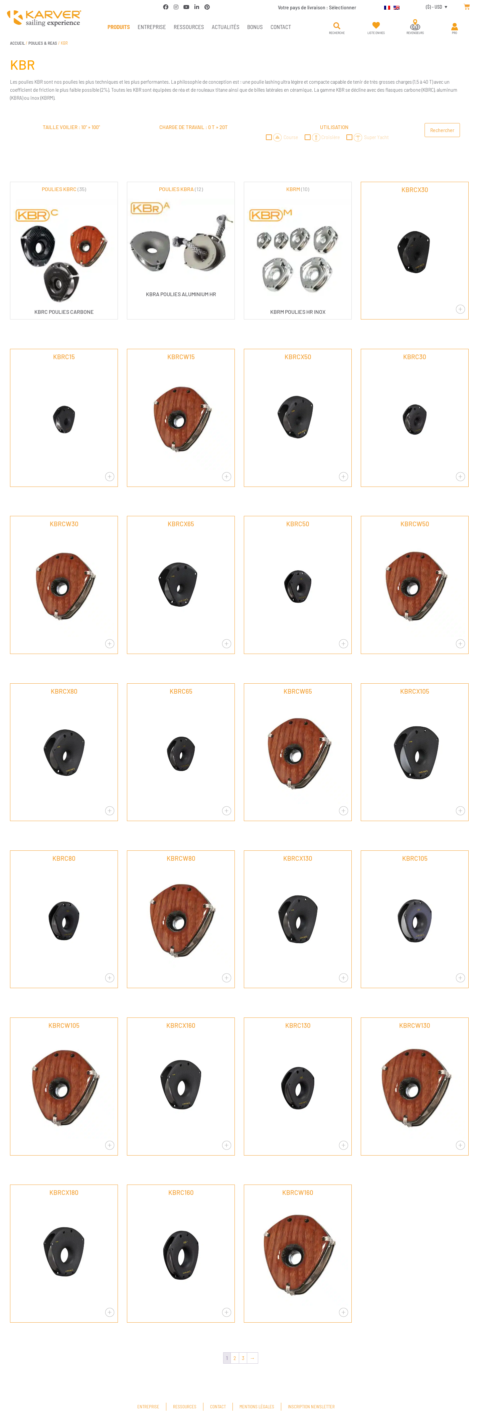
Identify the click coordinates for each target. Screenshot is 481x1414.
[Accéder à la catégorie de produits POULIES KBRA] (180, 241)
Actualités (225, 26)
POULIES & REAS (42, 43)
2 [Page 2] (234, 1358)
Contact (281, 26)
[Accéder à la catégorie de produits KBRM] (297, 250)
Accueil (17, 43)
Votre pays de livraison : (317, 7)
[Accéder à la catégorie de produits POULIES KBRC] (64, 250)
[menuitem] (385, 7)
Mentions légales (256, 1406)
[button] (336, 26)
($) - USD (434, 7)
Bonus (255, 26)
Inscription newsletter (311, 1406)
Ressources (189, 26)
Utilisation (334, 127)
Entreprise (152, 26)
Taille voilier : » (71, 127)
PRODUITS (119, 26)
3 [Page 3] (243, 1358)
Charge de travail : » (193, 127)
